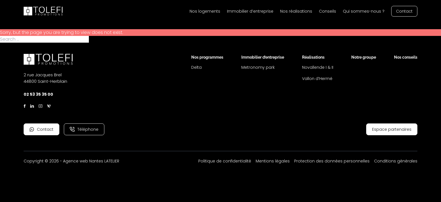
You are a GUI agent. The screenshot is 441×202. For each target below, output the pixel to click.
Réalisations (313, 57)
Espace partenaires (391, 129)
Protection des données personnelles (332, 161)
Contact (404, 11)
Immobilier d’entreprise (250, 11)
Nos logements (205, 11)
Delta (196, 67)
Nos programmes (207, 57)
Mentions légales (273, 161)
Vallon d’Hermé (317, 78)
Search (97, 39)
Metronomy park (258, 67)
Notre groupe (363, 57)
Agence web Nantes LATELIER (91, 161)
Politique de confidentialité (224, 161)
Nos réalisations (296, 11)
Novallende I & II (317, 67)
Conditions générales (395, 161)
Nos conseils (405, 57)
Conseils (327, 11)
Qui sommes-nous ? (363, 11)
